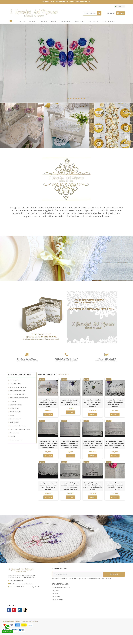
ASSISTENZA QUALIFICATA (66, 360)
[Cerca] (92, 13)
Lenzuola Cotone (15, 384)
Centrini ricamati (15, 419)
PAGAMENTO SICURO (106, 360)
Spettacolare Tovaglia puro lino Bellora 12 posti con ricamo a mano (70, 402)
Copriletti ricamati (16, 405)
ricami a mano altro (16, 440)
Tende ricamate (15, 412)
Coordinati (13, 401)
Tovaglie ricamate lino (17, 391)
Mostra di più (63, 374)
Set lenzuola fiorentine (17, 394)
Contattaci (56, 596)
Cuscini (12, 436)
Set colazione (14, 433)
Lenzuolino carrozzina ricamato (20, 429)
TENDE (54, 21)
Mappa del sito (58, 599)
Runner (12, 415)
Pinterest (14, 610)
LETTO (22, 21)
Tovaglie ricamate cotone (18, 387)
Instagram (20, 610)
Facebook (9, 610)
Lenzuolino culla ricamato (18, 426)
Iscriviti (114, 574)
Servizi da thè (14, 408)
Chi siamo (56, 590)
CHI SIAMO (93, 21)
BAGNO (32, 21)
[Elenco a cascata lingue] (119, 6)
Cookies (55, 593)
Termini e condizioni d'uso (61, 587)
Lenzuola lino (14, 380)
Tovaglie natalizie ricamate (19, 398)
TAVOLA (43, 21)
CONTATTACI (108, 21)
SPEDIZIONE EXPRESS (27, 360)
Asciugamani (14, 422)
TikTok (25, 610)
